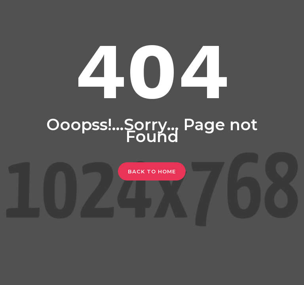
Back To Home (152, 171)
